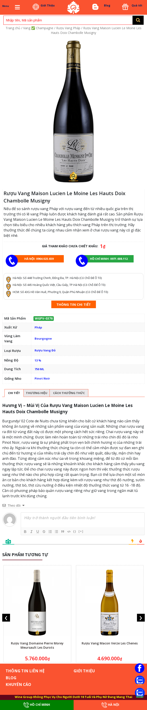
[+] (81, 531)
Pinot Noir (42, 378)
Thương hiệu (36, 393)
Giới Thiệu (48, 5)
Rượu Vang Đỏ (45, 350)
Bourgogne (43, 338)
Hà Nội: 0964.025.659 (39, 259)
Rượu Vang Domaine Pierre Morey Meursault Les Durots (37, 645)
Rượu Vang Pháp (68, 28)
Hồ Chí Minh (36, 705)
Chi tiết (14, 393)
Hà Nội (110, 705)
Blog (107, 5)
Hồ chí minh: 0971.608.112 (109, 259)
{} (74, 531)
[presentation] (6, 617)
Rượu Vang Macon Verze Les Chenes (110, 643)
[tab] (14, 393)
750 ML (39, 369)
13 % (38, 360)
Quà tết (137, 5)
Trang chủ (13, 28)
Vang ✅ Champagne (38, 28)
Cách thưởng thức (69, 393)
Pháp (38, 327)
